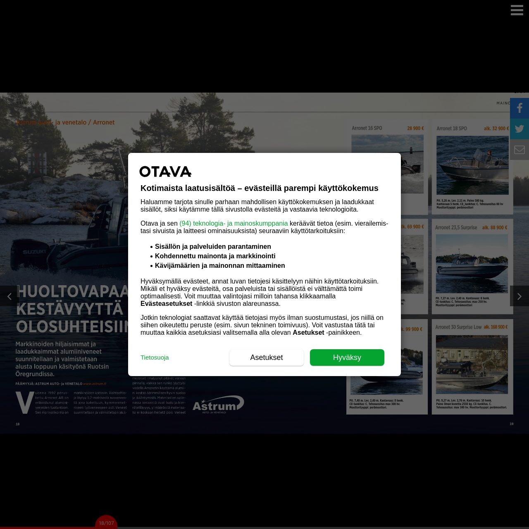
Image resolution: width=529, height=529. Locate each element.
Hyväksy (347, 357)
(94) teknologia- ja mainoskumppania (233, 223)
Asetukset (266, 357)
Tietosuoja (155, 357)
